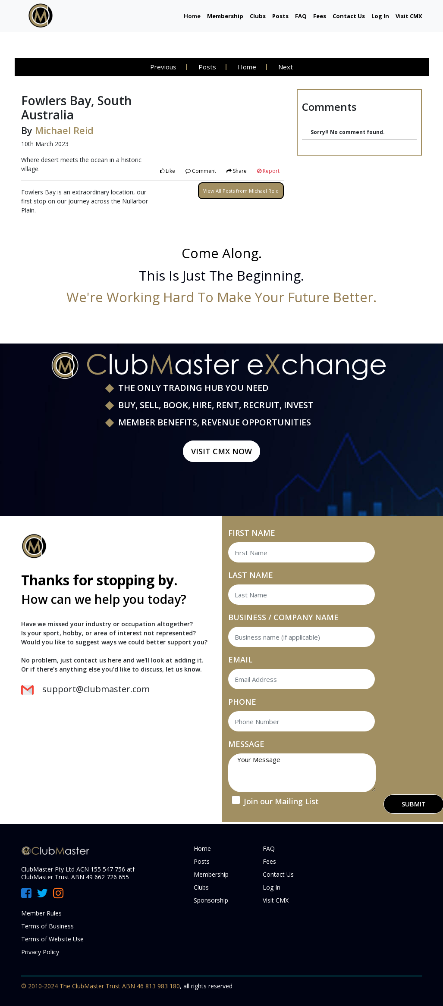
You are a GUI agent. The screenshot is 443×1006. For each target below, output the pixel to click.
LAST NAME (250, 575)
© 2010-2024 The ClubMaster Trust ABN (79, 986)
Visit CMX (409, 16)
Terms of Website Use (52, 939)
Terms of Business (47, 926)
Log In (380, 16)
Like (167, 171)
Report (268, 171)
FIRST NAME (251, 533)
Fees (319, 16)
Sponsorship (211, 900)
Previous (162, 66)
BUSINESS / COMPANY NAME (283, 617)
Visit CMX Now (221, 451)
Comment (200, 171)
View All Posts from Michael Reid (241, 190)
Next (286, 66)
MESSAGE (246, 744)
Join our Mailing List (281, 801)
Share (236, 171)
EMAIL (240, 659)
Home (192, 16)
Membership (225, 16)
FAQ (301, 16)
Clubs (258, 16)
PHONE (242, 702)
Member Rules (41, 913)
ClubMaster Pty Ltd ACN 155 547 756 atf (78, 869)
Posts (280, 16)
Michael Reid (64, 130)
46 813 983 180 (158, 986)
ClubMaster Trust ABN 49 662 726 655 (75, 877)
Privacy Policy (40, 952)
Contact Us (349, 16)
